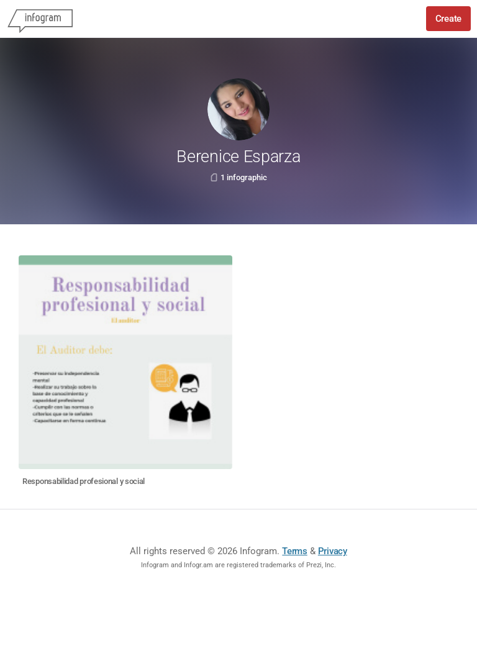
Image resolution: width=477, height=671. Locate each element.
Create (448, 18)
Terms (294, 551)
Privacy (332, 551)
